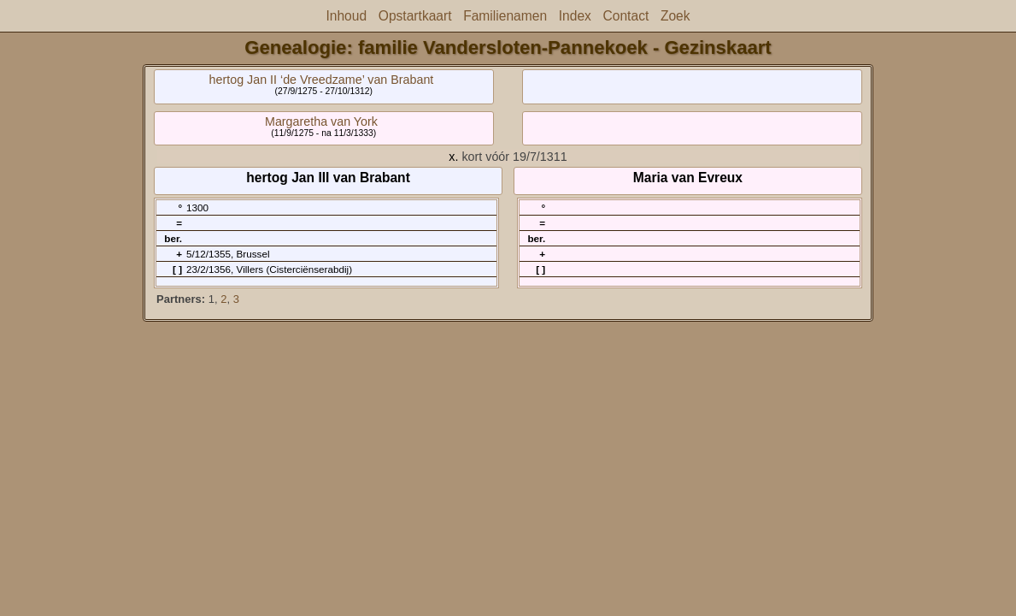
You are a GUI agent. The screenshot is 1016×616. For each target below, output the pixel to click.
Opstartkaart (415, 16)
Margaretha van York (321, 121)
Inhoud (346, 16)
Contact (626, 16)
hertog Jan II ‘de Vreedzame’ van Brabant (321, 79)
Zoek (675, 16)
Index (575, 16)
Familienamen (505, 16)
